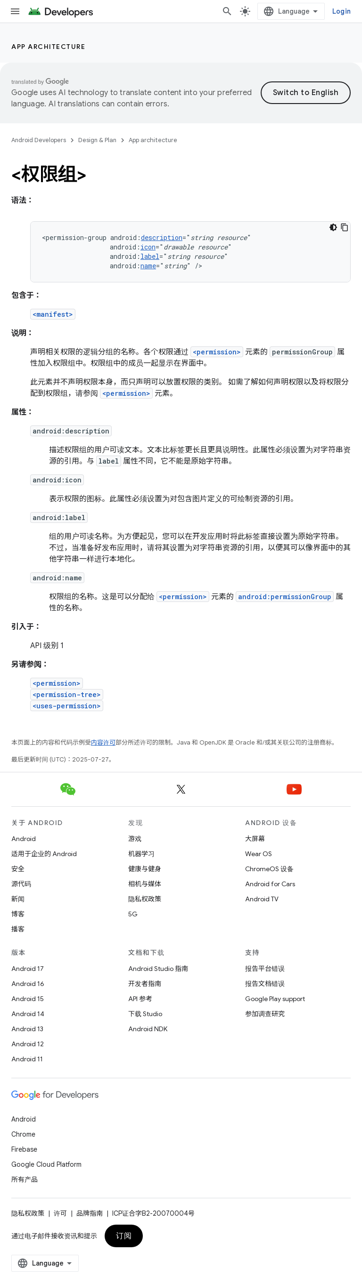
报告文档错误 (265, 983)
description (161, 237)
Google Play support (275, 998)
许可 (60, 1213)
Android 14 (27, 1014)
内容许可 (103, 742)
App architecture (48, 46)
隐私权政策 (144, 899)
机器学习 (141, 854)
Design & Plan (97, 140)
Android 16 (27, 983)
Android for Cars (270, 884)
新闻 (18, 899)
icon (148, 246)
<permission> (217, 351)
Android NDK (147, 1029)
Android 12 (27, 1044)
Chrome (23, 1134)
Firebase (24, 1149)
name (148, 265)
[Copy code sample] (344, 227)
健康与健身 (144, 869)
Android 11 (27, 1059)
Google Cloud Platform (46, 1164)
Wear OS (258, 854)
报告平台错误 (265, 968)
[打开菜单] (15, 11)
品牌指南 (89, 1213)
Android (23, 838)
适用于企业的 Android (44, 854)
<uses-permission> (67, 705)
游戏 (134, 838)
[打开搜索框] (227, 11)
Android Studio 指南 (158, 968)
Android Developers (38, 140)
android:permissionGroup (284, 596)
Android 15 (27, 998)
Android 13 (27, 1029)
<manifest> (53, 314)
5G (133, 914)
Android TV (262, 899)
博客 (18, 914)
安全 (18, 869)
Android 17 (27, 968)
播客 (18, 929)
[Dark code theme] (333, 227)
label (149, 256)
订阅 (124, 1236)
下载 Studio (145, 1014)
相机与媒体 (144, 884)
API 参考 (140, 998)
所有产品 (24, 1179)
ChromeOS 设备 (269, 869)
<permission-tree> (67, 694)
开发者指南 (144, 983)
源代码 (21, 884)
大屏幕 (255, 838)
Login (341, 11)
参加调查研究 (265, 1014)
